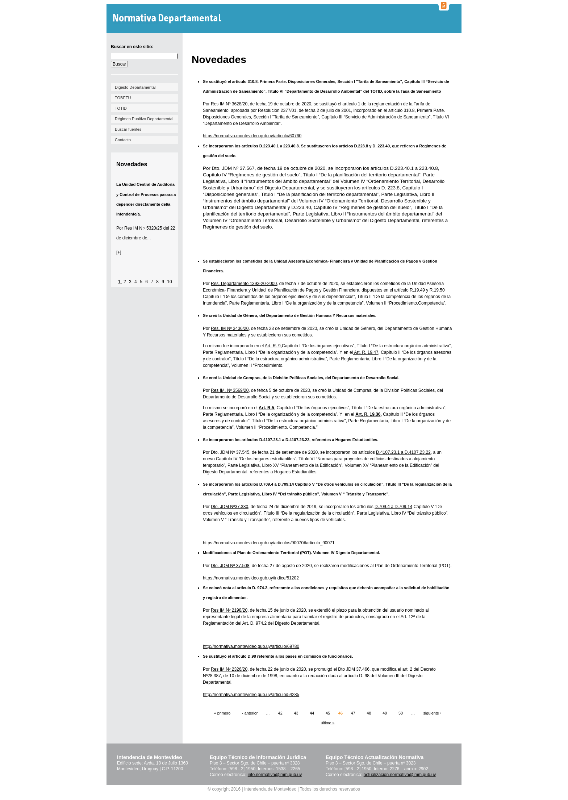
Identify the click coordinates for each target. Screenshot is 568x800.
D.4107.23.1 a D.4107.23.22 (403, 452)
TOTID (121, 108)
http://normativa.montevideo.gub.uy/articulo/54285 (251, 694)
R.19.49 (417, 290)
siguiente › (432, 713)
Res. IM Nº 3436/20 (229, 328)
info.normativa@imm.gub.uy (275, 774)
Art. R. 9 (273, 345)
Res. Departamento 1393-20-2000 (244, 283)
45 (328, 713)
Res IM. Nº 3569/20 (229, 390)
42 (280, 713)
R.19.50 (437, 290)
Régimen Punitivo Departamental (144, 119)
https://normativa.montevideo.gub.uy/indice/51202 (251, 578)
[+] (118, 252)
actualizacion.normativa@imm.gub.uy (400, 774)
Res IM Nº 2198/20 (229, 610)
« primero (222, 713)
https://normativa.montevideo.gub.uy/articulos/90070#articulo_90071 (269, 542)
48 (369, 713)
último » (328, 723)
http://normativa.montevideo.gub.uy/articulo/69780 (251, 646)
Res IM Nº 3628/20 (229, 103)
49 (385, 713)
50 (400, 713)
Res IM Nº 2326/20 (229, 669)
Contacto (123, 140)
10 (169, 281)
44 (312, 713)
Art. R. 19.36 (367, 414)
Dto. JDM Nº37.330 (229, 506)
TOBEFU (123, 98)
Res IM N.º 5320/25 (143, 228)
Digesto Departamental (135, 87)
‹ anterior (250, 713)
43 (296, 713)
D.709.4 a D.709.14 (393, 506)
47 (353, 713)
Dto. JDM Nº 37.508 (230, 565)
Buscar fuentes (128, 129)
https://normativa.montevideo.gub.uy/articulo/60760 (252, 135)
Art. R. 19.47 (365, 352)
